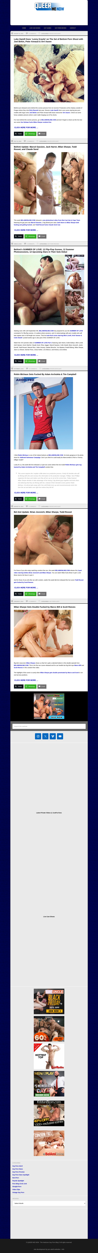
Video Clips (16, 1189)
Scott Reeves (18, 667)
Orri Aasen (66, 112)
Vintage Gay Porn (18, 1192)
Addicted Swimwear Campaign (30, 457)
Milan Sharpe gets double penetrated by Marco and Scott (59, 672)
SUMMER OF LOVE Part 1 (43, 343)
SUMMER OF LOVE (76, 331)
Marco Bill (77, 665)
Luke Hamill (54, 110)
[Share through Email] (41, 134)
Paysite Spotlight (55, 33)
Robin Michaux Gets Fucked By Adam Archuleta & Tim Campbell (45, 374)
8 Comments (32, 601)
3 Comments (30, 141)
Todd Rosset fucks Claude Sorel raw (48, 225)
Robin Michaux (23, 455)
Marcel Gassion (36, 222)
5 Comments (32, 33)
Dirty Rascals (33, 110)
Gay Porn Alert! (54, 601)
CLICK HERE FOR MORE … (26, 127)
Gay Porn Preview (53, 244)
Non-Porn (15, 1178)
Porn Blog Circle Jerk (19, 1183)
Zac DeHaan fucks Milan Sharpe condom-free (36, 122)
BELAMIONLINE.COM (48, 120)
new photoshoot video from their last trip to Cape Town (61, 220)
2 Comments (32, 506)
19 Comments (33, 368)
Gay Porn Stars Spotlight (20, 1175)
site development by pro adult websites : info (49, 1249)
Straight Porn (16, 1186)
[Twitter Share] (19, 134)
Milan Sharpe (30, 663)
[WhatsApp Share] (31, 134)
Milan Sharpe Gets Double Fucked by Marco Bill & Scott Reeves (45, 607)
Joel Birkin (33, 112)
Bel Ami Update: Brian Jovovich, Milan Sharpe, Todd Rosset (43, 512)
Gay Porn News (17, 1169)
